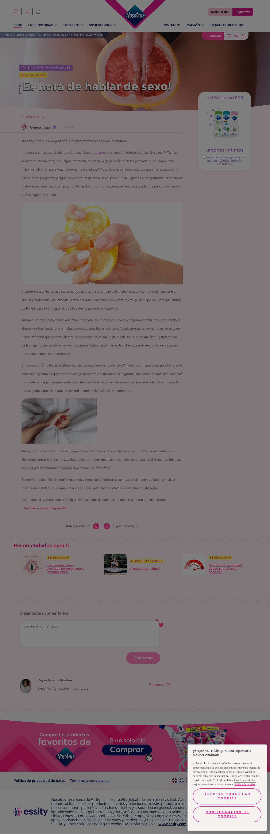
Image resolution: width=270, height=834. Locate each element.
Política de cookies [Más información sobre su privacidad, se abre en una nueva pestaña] (245, 784)
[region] (227, 787)
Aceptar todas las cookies (227, 796)
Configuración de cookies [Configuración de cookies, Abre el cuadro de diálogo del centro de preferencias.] (227, 814)
